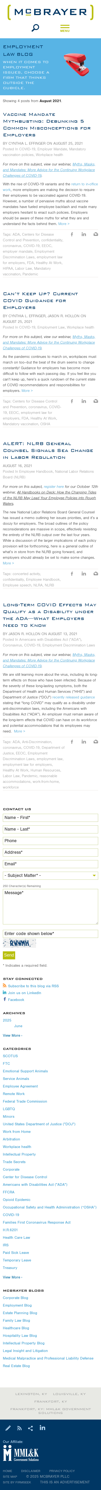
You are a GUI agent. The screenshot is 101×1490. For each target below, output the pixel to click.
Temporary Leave (17, 1260)
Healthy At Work (49, 263)
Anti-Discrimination (36, 742)
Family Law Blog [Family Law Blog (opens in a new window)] (16, 1320)
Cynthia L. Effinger (27, 143)
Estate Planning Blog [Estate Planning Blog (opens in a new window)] (20, 1313)
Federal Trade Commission (25, 1101)
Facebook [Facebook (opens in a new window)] (13, 1000)
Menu (64, 29)
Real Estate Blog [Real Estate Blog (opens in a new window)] (16, 1366)
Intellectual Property (19, 1154)
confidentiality (51, 240)
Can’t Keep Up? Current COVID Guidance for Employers (40, 300)
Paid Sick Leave (16, 1253)
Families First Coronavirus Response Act (36, 1222)
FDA (30, 263)
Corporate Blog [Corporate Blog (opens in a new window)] (15, 1298)
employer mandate (17, 251)
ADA (16, 234)
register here (54, 487)
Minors (8, 1116)
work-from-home (46, 782)
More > (63, 224)
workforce (11, 787)
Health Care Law (16, 1237)
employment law (50, 759)
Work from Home (17, 1132)
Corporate (11, 1169)
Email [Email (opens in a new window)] (95, 234)
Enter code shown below (29, 933)
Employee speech (17, 585)
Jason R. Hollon (63, 316)
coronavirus (12, 246)
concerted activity (26, 574)
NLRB (49, 585)
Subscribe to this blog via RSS (31, 986)
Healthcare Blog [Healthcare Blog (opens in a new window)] (16, 1328)
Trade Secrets (14, 1162)
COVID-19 (11, 1215)
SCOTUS (10, 1056)
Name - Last (17, 829)
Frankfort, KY (50, 1401)
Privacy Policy (62, 1471)
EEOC (46, 246)
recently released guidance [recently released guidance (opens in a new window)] (73, 697)
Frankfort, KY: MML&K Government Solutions (50, 1411)
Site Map (10, 1477)
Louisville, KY (69, 1394)
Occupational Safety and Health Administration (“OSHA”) (49, 1207)
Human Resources (45, 770)
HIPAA (8, 268)
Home (7, 1471)
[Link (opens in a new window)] (50, 1454)
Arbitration (11, 1139)
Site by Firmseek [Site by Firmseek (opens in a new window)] (17, 1482)
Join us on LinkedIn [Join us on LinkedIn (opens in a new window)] (22, 993)
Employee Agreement (20, 1086)
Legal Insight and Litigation (25, 1351)
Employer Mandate (52, 149)
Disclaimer (30, 1471)
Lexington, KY (31, 1394)
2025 (7, 1020)
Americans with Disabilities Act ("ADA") (35, 1184)
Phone (11, 841)
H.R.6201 (10, 1230)
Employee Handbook (36, 471)
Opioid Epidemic (16, 1200)
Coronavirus (12, 645)
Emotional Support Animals (25, 1071)
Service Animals (16, 1079)
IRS (6, 1245)
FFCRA (8, 1192)
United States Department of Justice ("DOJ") (39, 1124)
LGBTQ (9, 1109)
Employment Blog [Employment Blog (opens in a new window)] (17, 1305)
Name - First (17, 817)
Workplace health (17, 1147)
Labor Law (23, 268)
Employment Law (51, 327)
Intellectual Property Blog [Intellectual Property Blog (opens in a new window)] (24, 1343)
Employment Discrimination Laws (68, 645)
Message (14, 893)
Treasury (10, 1268)
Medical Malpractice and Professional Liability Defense (48, 1358)
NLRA (38, 585)
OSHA (45, 424)
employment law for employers (27, 764)
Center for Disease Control (25, 1177)
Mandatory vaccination (20, 424)
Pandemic (30, 274)
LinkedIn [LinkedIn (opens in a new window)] (84, 234)
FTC (6, 1063)
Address (14, 852)
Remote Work (14, 1094)
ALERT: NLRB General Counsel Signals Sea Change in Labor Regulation (48, 450)
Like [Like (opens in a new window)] (72, 234)
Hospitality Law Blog (20, 1336)
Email (11, 864)
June (18, 1026)
